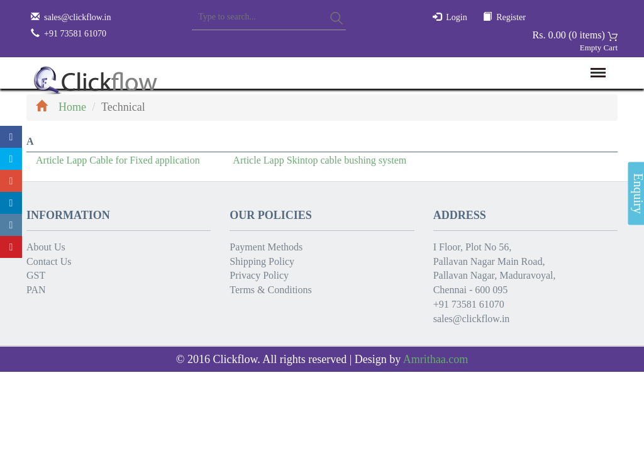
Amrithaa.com (435, 359)
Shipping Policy (262, 261)
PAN (36, 289)
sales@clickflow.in (77, 17)
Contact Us (49, 261)
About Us (45, 247)
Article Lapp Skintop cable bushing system (319, 160)
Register (511, 17)
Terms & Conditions (270, 289)
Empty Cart (599, 47)
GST (35, 275)
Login (456, 17)
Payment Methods (266, 247)
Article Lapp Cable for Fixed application (118, 160)
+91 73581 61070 (468, 304)
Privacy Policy (259, 275)
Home (61, 107)
